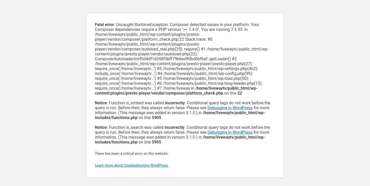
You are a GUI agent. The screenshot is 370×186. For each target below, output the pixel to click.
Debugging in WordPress (230, 107)
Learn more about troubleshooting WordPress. (132, 165)
